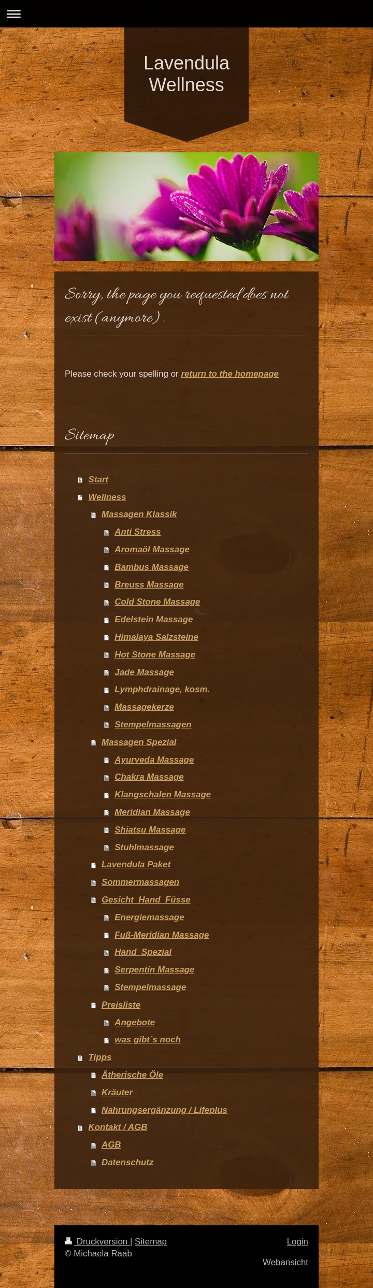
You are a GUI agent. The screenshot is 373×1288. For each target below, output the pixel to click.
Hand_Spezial (142, 952)
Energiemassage (149, 917)
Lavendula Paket (136, 864)
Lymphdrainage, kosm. (162, 689)
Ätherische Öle (132, 1075)
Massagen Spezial (139, 742)
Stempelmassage (150, 987)
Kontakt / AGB (118, 1127)
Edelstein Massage (153, 619)
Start (98, 479)
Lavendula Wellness (186, 73)
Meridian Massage (152, 812)
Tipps (100, 1057)
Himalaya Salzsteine (156, 637)
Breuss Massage (148, 585)
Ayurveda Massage (154, 760)
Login (297, 1242)
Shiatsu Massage (149, 830)
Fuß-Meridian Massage (161, 935)
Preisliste (121, 1005)
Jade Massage (144, 672)
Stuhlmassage (144, 847)
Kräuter (117, 1092)
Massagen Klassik (139, 514)
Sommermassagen (140, 882)
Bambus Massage (151, 567)
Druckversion (97, 1242)
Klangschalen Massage (162, 794)
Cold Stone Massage (157, 602)
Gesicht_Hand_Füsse (146, 900)
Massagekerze (144, 707)
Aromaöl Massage (152, 549)
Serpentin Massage (154, 970)
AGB (111, 1145)
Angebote (134, 1022)
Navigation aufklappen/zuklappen (186, 14)
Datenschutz (127, 1162)
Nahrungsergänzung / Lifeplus (164, 1110)
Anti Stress (137, 532)
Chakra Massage (148, 777)
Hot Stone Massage (154, 655)
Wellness (107, 497)
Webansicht (285, 1262)
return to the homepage (230, 374)
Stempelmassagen (152, 724)
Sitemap (151, 1242)
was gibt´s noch (147, 1039)
